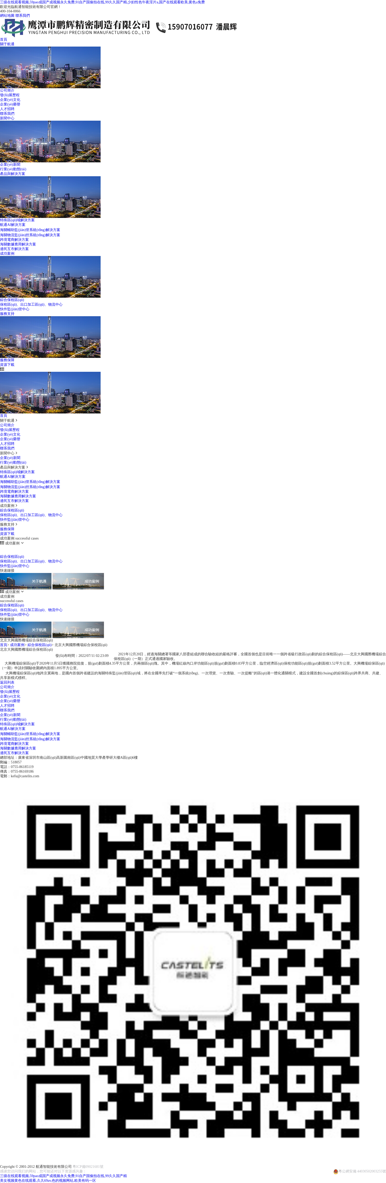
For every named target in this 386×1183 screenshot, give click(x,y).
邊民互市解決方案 (14, 249)
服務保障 (7, 360)
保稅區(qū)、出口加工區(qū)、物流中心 (31, 515)
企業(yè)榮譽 (10, 104)
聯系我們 (22, 15)
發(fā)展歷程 (10, 95)
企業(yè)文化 (10, 100)
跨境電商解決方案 (14, 240)
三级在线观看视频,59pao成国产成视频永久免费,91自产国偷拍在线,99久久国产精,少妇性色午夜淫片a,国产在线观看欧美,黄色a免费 (102, 2)
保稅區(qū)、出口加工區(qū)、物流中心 (31, 304)
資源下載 (7, 365)
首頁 (3, 39)
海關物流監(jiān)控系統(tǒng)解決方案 (30, 235)
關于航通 (7, 44)
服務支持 (7, 314)
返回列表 (7, 682)
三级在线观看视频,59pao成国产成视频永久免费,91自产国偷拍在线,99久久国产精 (63, 1176)
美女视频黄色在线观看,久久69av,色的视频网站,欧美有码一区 (48, 1180)
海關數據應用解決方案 (18, 244)
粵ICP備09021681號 (88, 1167)
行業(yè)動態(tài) (13, 169)
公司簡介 (7, 90)
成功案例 (7, 253)
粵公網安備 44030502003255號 (359, 1169)
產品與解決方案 (12, 174)
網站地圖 (7, 15)
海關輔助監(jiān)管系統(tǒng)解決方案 (30, 230)
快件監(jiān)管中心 (14, 309)
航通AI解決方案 (12, 225)
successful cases (11, 552)
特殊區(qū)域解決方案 (17, 220)
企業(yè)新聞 (10, 164)
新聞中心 (7, 118)
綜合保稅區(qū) (12, 300)
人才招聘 (7, 109)
